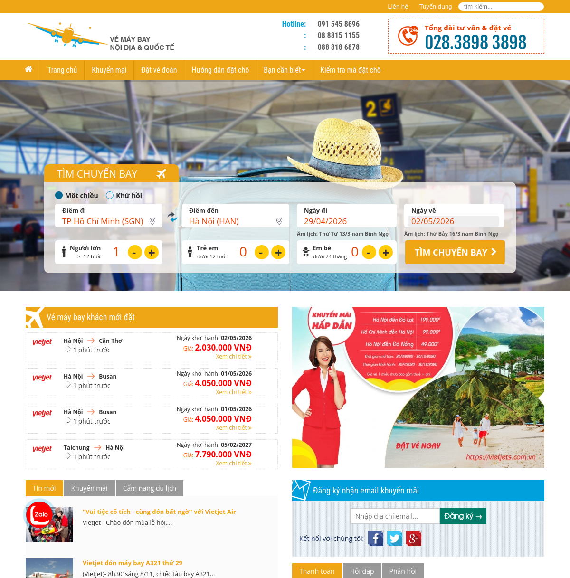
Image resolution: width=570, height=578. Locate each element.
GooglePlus (413, 535)
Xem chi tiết (234, 357)
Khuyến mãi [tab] (89, 488)
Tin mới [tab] (44, 488)
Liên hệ (398, 6)
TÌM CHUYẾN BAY (451, 252)
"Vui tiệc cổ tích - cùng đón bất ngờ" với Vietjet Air (159, 511)
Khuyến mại (109, 70)
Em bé (322, 248)
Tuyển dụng (435, 6)
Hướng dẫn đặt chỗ (220, 70)
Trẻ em (207, 248)
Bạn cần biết (284, 70)
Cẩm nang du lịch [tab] (150, 488)
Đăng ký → (463, 516)
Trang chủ (62, 70)
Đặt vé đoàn (159, 70)
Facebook (375, 535)
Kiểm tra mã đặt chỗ (350, 70)
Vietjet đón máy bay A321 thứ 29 (132, 563)
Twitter (394, 535)
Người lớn (85, 248)
